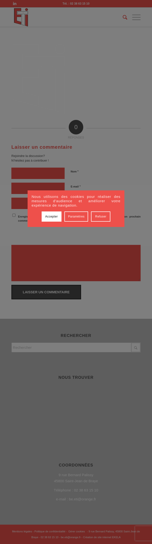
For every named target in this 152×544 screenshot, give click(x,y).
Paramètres (76, 216)
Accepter (51, 216)
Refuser (100, 216)
